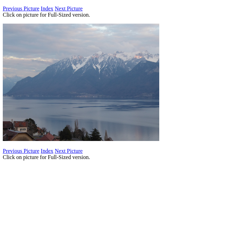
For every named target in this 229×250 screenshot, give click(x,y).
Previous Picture (21, 8)
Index (47, 8)
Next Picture (69, 8)
